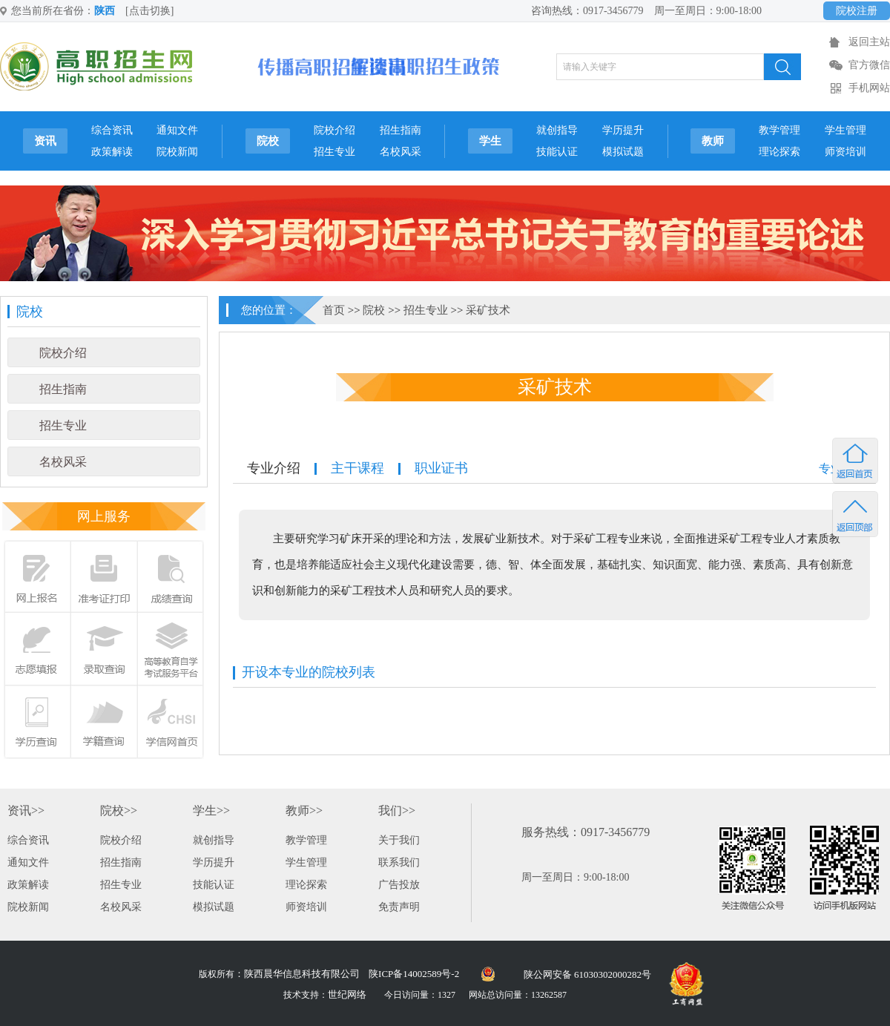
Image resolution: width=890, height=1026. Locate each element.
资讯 (45, 141)
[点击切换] (149, 10)
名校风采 (400, 151)
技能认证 (557, 151)
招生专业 (334, 151)
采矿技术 (488, 310)
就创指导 (557, 130)
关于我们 (399, 840)
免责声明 (399, 906)
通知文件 (177, 130)
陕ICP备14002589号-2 (414, 973)
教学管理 (779, 130)
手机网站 (869, 87)
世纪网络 (347, 994)
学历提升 (623, 130)
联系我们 (399, 862)
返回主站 (869, 41)
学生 (490, 141)
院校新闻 (177, 151)
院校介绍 (334, 130)
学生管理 (845, 130)
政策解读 (112, 151)
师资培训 (845, 151)
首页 (334, 310)
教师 (713, 141)
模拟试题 (623, 151)
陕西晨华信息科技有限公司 (302, 973)
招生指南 (400, 130)
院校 (268, 141)
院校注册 (856, 10)
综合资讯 (112, 130)
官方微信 (869, 64)
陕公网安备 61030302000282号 (587, 974)
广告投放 (399, 884)
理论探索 (779, 151)
